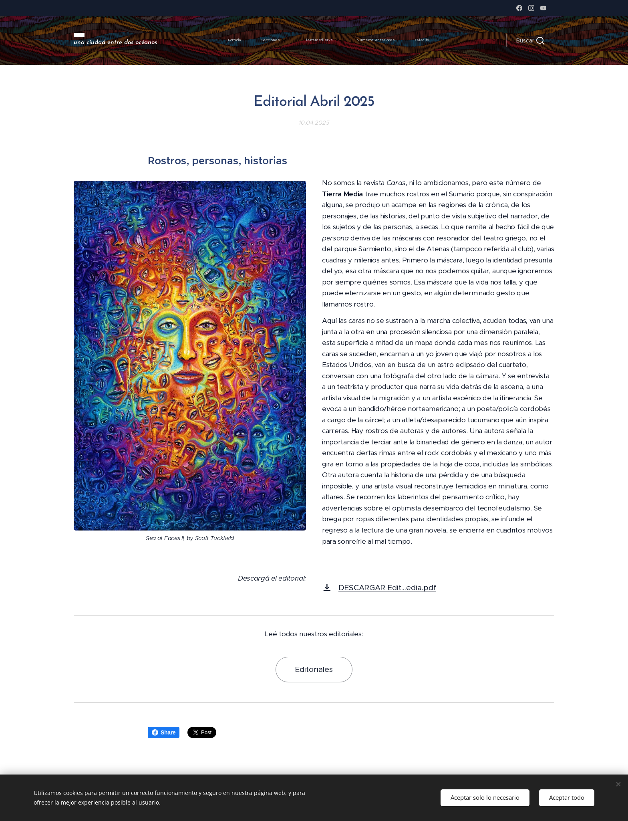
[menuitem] (354, 40)
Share (163, 732)
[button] (530, 40)
